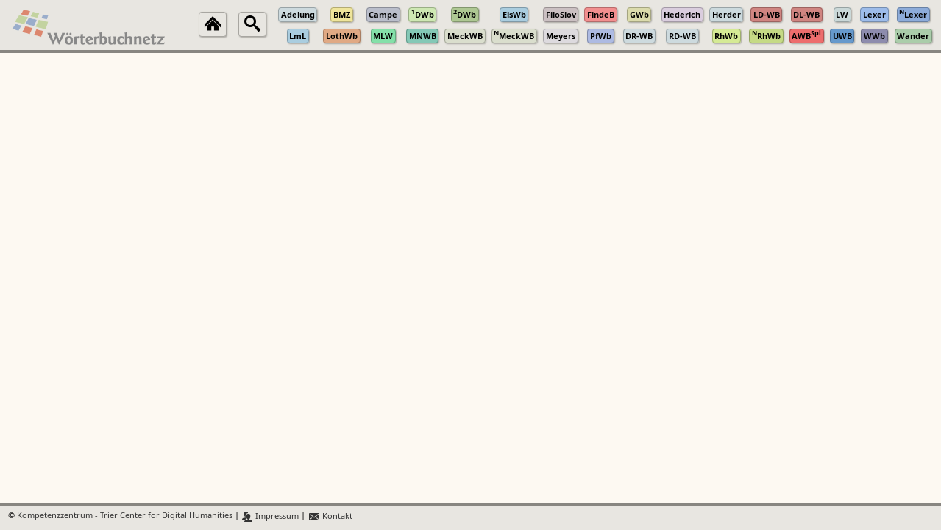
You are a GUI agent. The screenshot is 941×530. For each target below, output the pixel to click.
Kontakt (330, 516)
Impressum (270, 516)
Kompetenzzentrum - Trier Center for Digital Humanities (124, 516)
